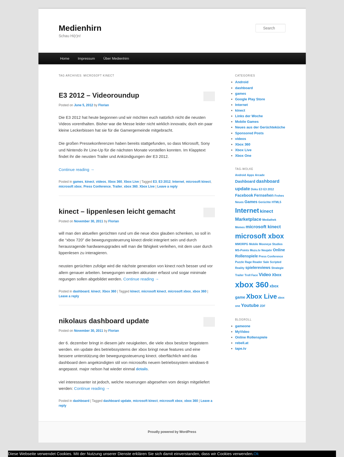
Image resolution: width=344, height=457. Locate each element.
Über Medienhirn (116, 58)
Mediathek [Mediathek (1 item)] (269, 219)
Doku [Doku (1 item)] (254, 189)
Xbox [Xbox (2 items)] (276, 275)
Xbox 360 (115, 182)
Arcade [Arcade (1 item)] (260, 175)
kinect (89, 182)
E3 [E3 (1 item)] (260, 189)
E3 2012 (165, 182)
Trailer (117, 186)
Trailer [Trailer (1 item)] (239, 275)
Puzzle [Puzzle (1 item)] (239, 262)
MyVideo (242, 332)
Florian (103, 105)
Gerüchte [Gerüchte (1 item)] (264, 202)
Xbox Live (131, 182)
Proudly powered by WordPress (172, 432)
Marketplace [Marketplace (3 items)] (248, 219)
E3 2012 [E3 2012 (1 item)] (268, 189)
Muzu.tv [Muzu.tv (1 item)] (255, 250)
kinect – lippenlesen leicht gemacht (117, 211)
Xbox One (243, 156)
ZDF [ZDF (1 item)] (262, 305)
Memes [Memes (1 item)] (240, 227)
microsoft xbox (70, 186)
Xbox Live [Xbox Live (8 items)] (261, 296)
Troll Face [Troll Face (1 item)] (251, 275)
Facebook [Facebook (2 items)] (244, 195)
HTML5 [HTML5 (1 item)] (276, 202)
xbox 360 (131, 186)
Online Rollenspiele (251, 337)
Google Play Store (250, 99)
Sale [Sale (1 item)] (266, 262)
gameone (242, 326)
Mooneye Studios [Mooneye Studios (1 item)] (271, 244)
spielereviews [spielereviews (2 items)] (257, 267)
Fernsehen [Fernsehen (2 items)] (263, 195)
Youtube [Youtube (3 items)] (250, 305)
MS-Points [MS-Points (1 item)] (242, 250)
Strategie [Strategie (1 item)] (277, 267)
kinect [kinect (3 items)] (266, 211)
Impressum (86, 58)
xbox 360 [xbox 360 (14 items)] (252, 284)
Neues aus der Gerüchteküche (260, 127)
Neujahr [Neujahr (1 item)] (266, 250)
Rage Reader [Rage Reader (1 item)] (253, 262)
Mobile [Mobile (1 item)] (253, 244)
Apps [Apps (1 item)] (250, 175)
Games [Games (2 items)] (251, 202)
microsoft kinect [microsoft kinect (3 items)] (263, 226)
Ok (256, 453)
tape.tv (240, 348)
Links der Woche (249, 116)
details (142, 369)
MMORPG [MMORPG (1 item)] (241, 244)
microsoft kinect (198, 182)
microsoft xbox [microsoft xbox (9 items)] (259, 236)
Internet (178, 182)
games (78, 182)
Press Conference (97, 186)
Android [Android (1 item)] (240, 175)
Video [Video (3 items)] (265, 274)
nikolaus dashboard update (104, 321)
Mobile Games (247, 122)
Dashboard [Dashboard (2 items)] (245, 181)
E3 (155, 182)
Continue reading (76, 169)
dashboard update (117, 401)
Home (64, 58)
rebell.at (242, 343)
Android (242, 82)
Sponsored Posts (249, 133)
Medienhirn (80, 28)
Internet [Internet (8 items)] (247, 210)
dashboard (81, 291)
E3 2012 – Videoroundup (99, 95)
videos (101, 182)
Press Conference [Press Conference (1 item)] (271, 256)
